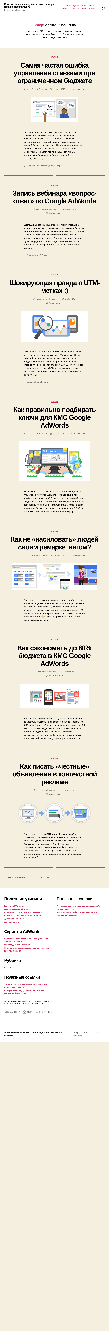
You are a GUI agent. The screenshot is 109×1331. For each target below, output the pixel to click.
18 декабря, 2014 (68, 299)
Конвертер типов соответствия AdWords (23, 916)
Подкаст (75, 5)
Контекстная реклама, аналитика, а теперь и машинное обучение (29, 5)
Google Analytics (33, 382)
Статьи (54, 57)
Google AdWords (33, 166)
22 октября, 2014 (68, 672)
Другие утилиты (11, 922)
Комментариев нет (78, 89)
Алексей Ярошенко (39, 89)
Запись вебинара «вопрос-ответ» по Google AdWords (54, 197)
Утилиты (64, 9)
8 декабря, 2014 (59, 433)
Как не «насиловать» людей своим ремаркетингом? (54, 543)
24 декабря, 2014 (68, 209)
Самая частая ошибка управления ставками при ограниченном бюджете (54, 73)
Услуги (83, 9)
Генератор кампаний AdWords (18, 909)
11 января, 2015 (59, 89)
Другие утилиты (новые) (15, 919)
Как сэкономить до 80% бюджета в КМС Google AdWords (54, 655)
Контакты (92, 9)
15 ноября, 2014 (59, 555)
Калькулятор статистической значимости (23, 912)
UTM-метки (44, 382)
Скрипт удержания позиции (17, 945)
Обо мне (75, 9)
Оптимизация (45, 166)
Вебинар (43, 255)
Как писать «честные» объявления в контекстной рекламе (54, 774)
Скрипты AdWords (88, 5)
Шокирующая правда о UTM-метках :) (54, 286)
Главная (66, 5)
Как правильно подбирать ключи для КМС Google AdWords (54, 417)
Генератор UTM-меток (14, 906)
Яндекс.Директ (57, 166)
